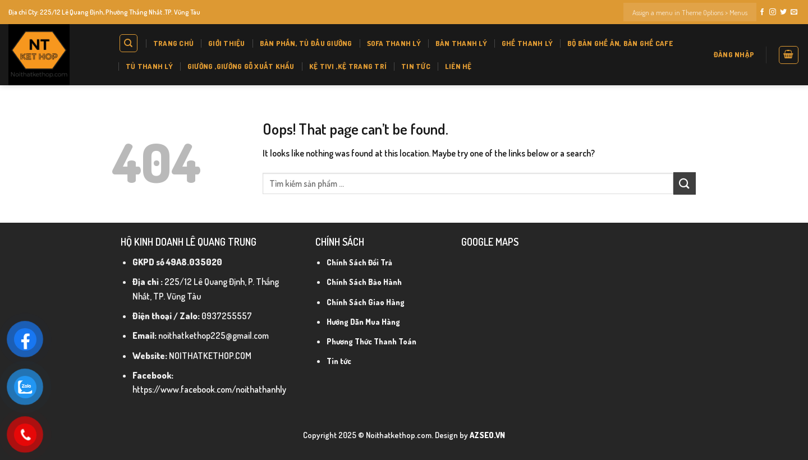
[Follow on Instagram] (772, 12)
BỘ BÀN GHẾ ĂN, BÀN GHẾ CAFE (620, 43)
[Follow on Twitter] (783, 12)
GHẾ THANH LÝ (527, 43)
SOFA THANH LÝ (394, 43)
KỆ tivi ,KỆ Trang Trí (348, 66)
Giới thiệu (226, 43)
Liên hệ (458, 66)
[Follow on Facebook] (762, 12)
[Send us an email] (794, 12)
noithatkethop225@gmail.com (213, 335)
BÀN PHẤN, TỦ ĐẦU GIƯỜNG (306, 43)
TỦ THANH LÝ (149, 66)
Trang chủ (173, 43)
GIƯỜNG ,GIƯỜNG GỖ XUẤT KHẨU (241, 66)
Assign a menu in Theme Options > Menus (689, 12)
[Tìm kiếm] (129, 43)
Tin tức (415, 66)
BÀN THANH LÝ (461, 43)
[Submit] (684, 183)
